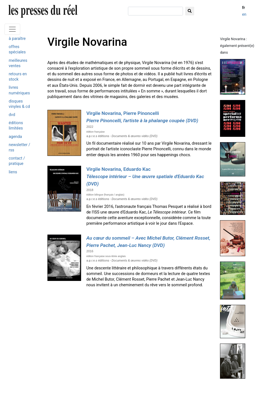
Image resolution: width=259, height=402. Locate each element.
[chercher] (155, 11)
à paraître (17, 38)
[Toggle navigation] (12, 29)
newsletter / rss (19, 147)
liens (13, 172)
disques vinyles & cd (19, 104)
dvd (12, 114)
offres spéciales (17, 49)
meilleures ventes (18, 63)
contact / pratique (17, 161)
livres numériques (19, 90)
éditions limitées (16, 126)
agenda (15, 136)
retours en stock (18, 77)
